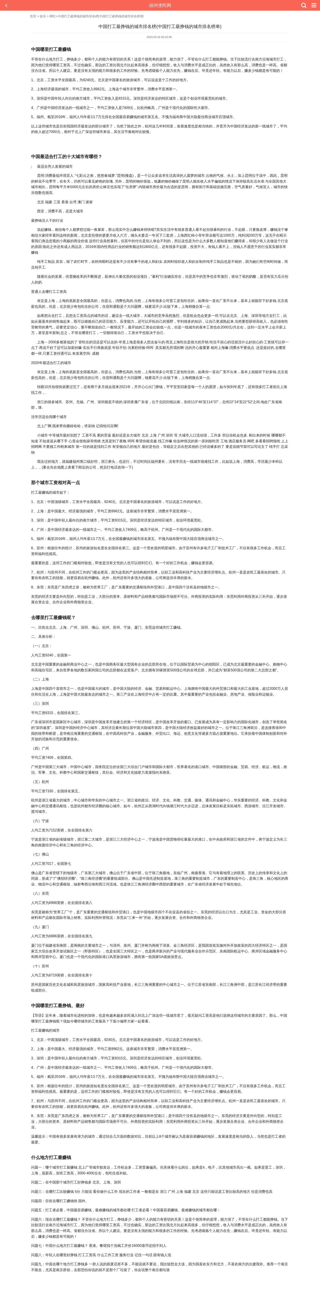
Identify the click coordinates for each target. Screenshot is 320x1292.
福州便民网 (160, 5)
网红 (53, 16)
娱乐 (43, 16)
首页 (33, 16)
